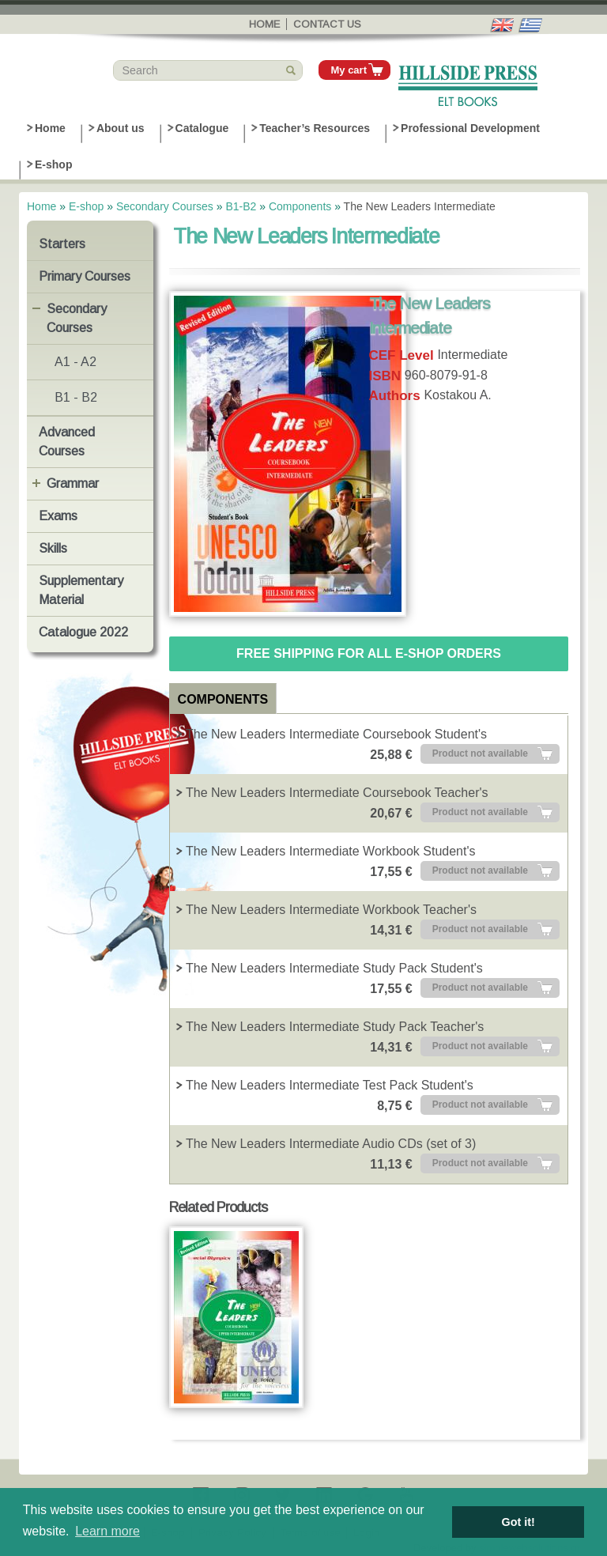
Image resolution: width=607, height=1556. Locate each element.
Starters (62, 244)
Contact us (327, 24)
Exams (58, 516)
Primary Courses (84, 276)
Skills (53, 548)
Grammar (73, 483)
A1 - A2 (75, 361)
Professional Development (470, 128)
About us (120, 128)
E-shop (53, 164)
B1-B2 (240, 206)
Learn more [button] (107, 1531)
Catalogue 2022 (83, 632)
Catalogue (202, 128)
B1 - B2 (76, 397)
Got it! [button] (518, 1522)
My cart (348, 70)
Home (264, 24)
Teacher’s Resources (314, 128)
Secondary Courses (164, 206)
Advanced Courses (67, 441)
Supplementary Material (81, 590)
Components (300, 206)
